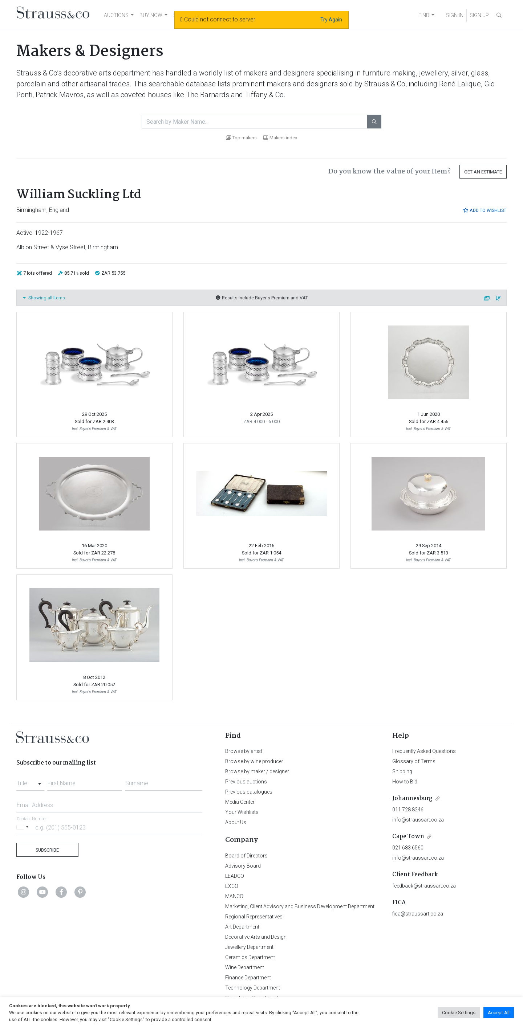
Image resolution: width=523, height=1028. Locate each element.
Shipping (402, 771)
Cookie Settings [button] (458, 1012)
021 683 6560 (407, 848)
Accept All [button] (499, 1012)
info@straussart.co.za (418, 820)
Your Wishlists (242, 812)
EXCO (231, 886)
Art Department (242, 927)
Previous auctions (246, 782)
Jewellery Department (249, 947)
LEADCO (234, 876)
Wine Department (244, 967)
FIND (423, 15)
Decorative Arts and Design (256, 937)
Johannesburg (412, 798)
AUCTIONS (116, 15)
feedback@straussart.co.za (424, 886)
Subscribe (47, 850)
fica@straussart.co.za (417, 914)
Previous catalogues (248, 792)
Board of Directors (246, 856)
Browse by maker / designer (257, 771)
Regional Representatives (254, 917)
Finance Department (248, 977)
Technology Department (252, 988)
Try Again (331, 19)
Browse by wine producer (254, 761)
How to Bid (404, 782)
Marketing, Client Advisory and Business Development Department (299, 906)
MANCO (234, 896)
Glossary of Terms (413, 761)
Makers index (280, 137)
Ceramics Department (250, 957)
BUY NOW (150, 15)
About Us (235, 822)
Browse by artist (243, 751)
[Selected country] (24, 827)
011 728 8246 (407, 809)
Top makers (241, 137)
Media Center (240, 802)
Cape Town (408, 836)
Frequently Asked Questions (424, 751)
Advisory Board (243, 866)
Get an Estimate (483, 172)
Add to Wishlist (484, 210)
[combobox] (30, 781)
